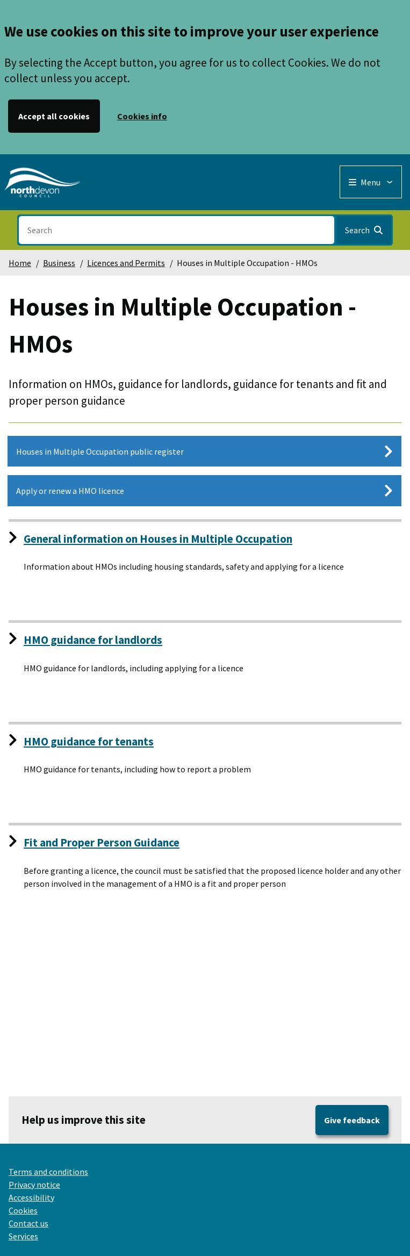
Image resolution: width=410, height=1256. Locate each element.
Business (59, 262)
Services (23, 1236)
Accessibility (31, 1197)
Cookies (23, 1210)
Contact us (28, 1223)
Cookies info (142, 116)
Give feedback (352, 1120)
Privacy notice (34, 1184)
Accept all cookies (54, 116)
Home (20, 262)
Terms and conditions (48, 1171)
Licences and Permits (126, 262)
